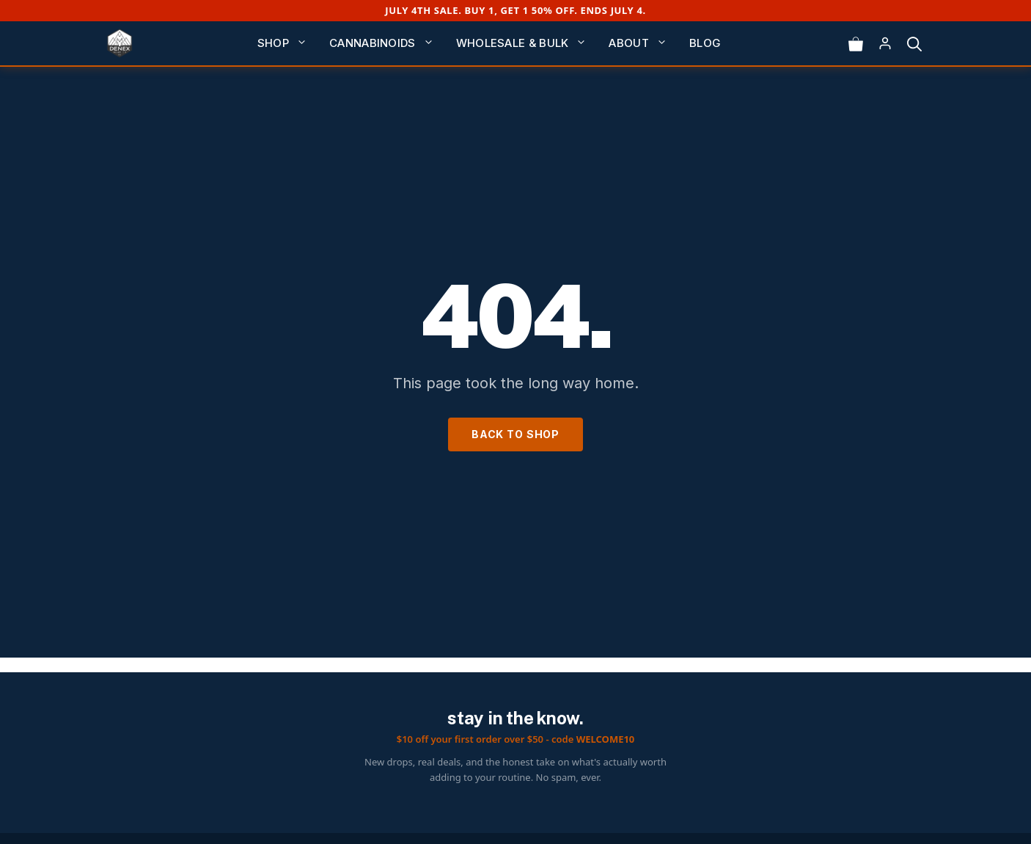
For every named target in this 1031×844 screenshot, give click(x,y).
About (643, 43)
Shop (287, 43)
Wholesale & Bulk (527, 43)
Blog (705, 43)
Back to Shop (515, 434)
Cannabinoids (387, 43)
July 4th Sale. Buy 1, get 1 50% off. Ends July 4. (515, 10)
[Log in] (885, 43)
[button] (914, 43)
